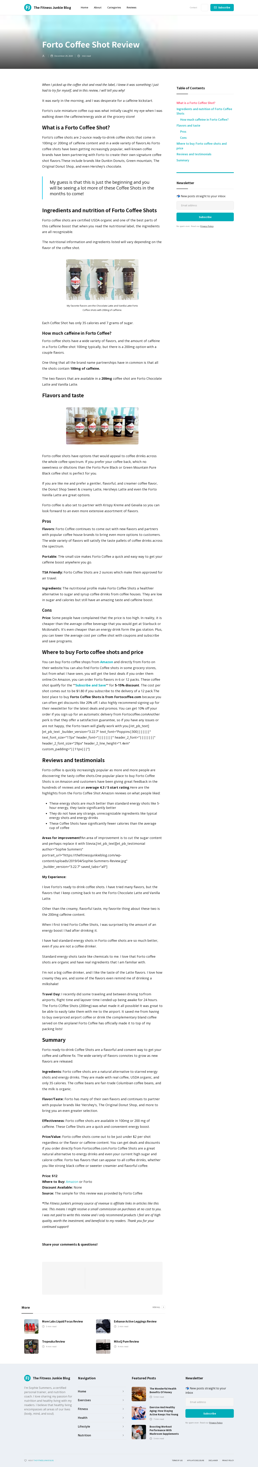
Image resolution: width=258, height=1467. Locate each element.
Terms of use (177, 1460)
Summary (182, 160)
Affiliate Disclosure (195, 1460)
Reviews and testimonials (193, 154)
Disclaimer (213, 1460)
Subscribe (224, 7)
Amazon (72, 1181)
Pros (183, 131)
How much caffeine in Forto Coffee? (204, 119)
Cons (183, 137)
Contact (193, 7)
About (98, 7)
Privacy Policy (207, 226)
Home (84, 7)
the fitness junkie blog (44, 1460)
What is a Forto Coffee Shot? (195, 103)
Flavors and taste (188, 125)
